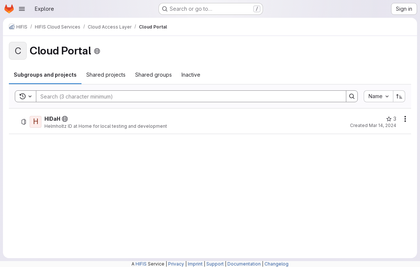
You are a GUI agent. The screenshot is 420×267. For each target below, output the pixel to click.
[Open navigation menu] (22, 9)
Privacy (176, 264)
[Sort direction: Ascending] (399, 96)
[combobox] (378, 96)
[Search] (187, 96)
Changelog (276, 264)
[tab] (45, 75)
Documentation (244, 264)
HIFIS (141, 264)
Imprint (195, 264)
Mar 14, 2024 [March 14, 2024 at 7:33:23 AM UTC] (382, 125)
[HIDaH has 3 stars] (391, 119)
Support (215, 264)
